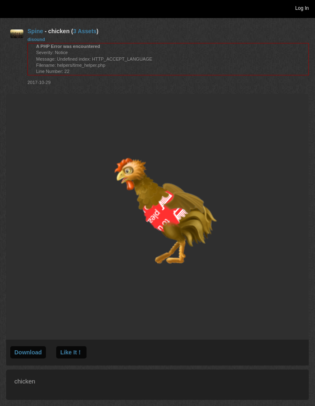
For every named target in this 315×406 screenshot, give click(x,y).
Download (28, 352)
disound (36, 39)
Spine (35, 31)
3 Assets (84, 31)
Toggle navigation (10, 8)
